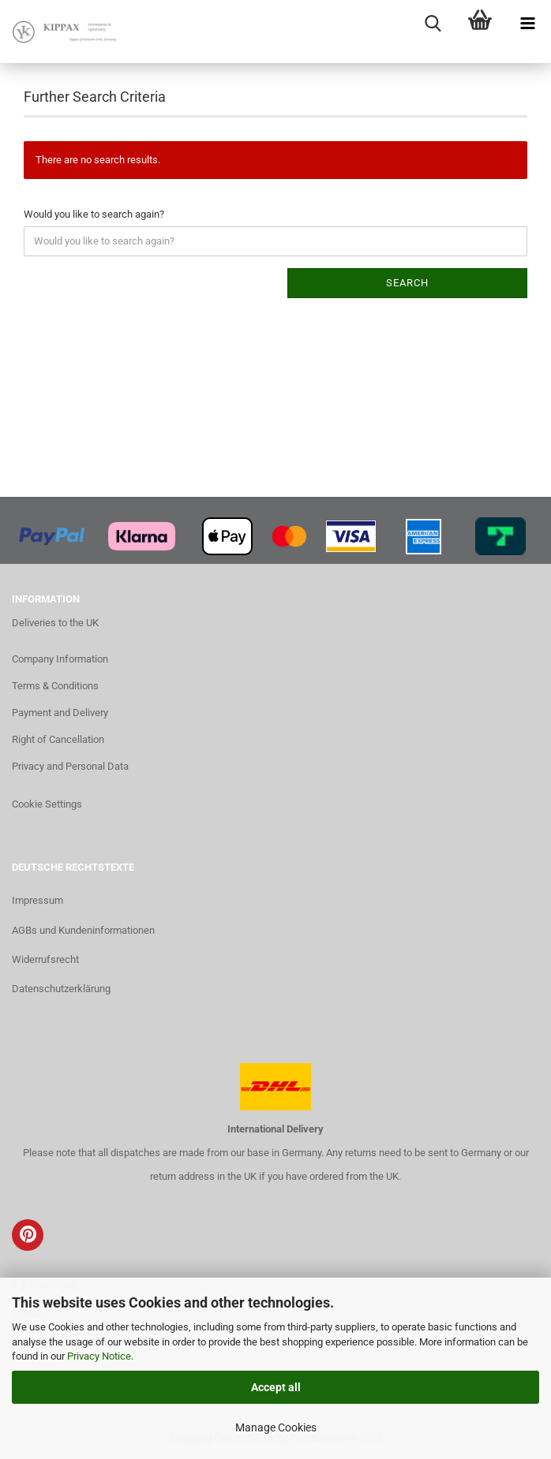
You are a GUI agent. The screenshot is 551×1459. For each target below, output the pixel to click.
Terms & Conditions (55, 686)
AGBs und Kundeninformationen (83, 930)
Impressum (37, 900)
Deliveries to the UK (55, 623)
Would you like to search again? (94, 214)
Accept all (276, 1387)
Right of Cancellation (58, 739)
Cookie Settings (47, 804)
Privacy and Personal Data (70, 766)
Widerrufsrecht (45, 959)
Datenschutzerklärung (61, 988)
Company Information (60, 659)
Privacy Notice (99, 1356)
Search (407, 283)
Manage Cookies (276, 1427)
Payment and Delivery (60, 712)
